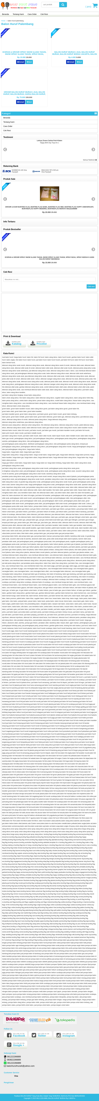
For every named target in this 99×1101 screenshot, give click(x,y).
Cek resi (91, 286)
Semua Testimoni (90, 160)
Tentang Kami (18, 14)
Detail (20, 62)
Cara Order (32, 14)
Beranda (5, 14)
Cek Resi (44, 14)
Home (3, 21)
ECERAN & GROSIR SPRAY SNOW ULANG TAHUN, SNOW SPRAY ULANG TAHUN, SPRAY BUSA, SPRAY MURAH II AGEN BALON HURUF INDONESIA (24, 54)
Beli (29, 62)
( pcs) (88, 5)
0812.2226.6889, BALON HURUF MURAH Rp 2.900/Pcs (55, 1098)
